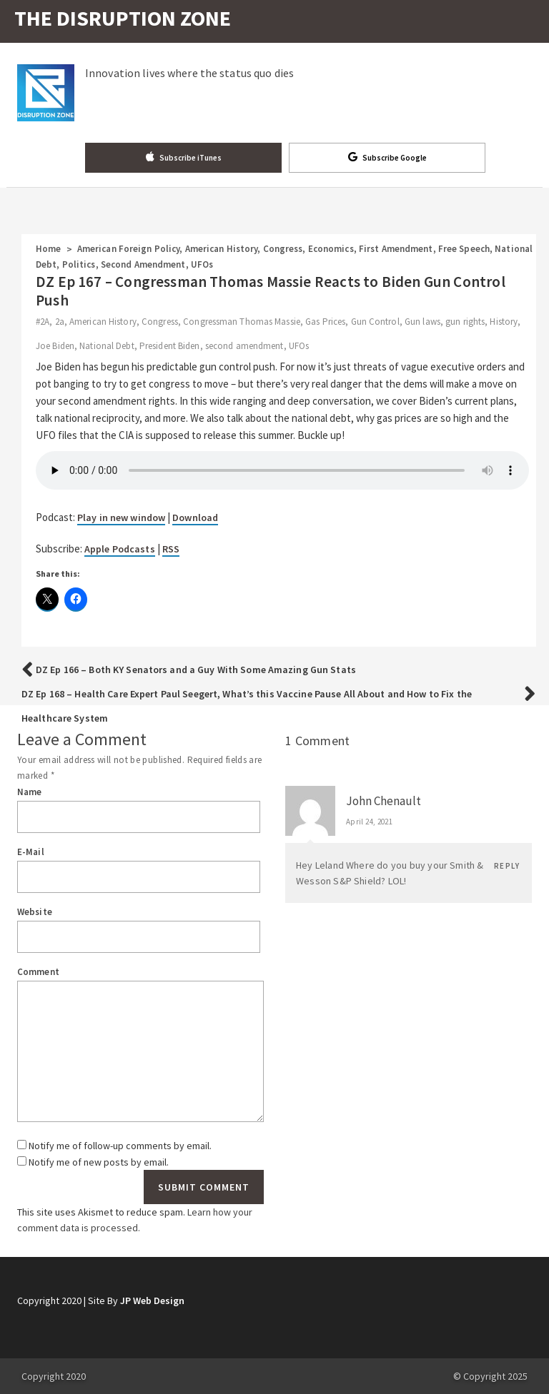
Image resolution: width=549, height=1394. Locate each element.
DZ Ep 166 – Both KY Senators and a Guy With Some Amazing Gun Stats (196, 669)
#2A (42, 321)
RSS (170, 548)
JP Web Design (152, 1300)
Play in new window (121, 517)
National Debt (106, 346)
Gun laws (422, 321)
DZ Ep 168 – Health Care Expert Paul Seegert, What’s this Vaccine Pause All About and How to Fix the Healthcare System (246, 705)
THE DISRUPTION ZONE (122, 17)
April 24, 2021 (369, 822)
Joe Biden (55, 346)
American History (221, 249)
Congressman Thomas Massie (241, 321)
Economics (331, 249)
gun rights (465, 321)
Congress (283, 249)
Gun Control (375, 321)
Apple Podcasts (119, 548)
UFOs (202, 264)
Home (48, 249)
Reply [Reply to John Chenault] (507, 866)
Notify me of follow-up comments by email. (120, 1145)
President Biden (169, 346)
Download (195, 517)
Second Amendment (143, 264)
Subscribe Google (387, 157)
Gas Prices (325, 321)
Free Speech (464, 249)
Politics (79, 264)
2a (59, 321)
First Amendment (396, 249)
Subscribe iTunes (184, 157)
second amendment (244, 346)
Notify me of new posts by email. (99, 1162)
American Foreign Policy (128, 249)
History (504, 321)
